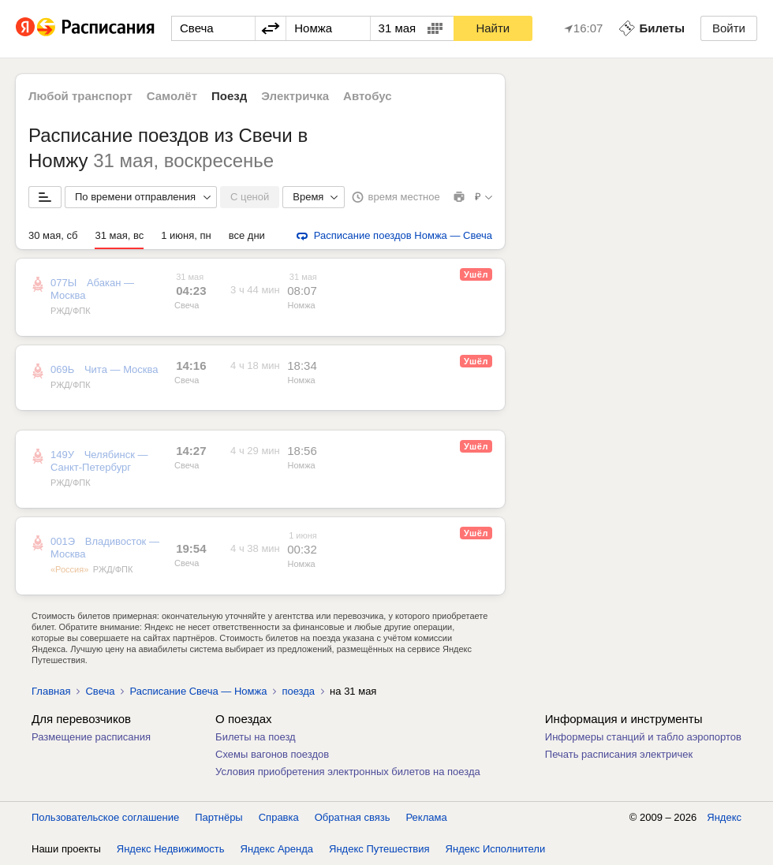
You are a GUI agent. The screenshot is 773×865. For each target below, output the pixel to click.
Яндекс (724, 817)
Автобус (367, 96)
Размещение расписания (91, 737)
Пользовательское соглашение (105, 817)
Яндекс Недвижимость (171, 849)
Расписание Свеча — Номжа (198, 691)
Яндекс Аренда (277, 849)
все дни (247, 235)
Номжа (302, 305)
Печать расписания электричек (619, 754)
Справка (279, 817)
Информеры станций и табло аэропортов (643, 737)
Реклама (426, 817)
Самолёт (172, 96)
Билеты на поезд (255, 737)
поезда (298, 691)
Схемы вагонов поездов (272, 754)
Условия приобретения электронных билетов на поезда (347, 771)
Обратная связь (352, 817)
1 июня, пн (186, 235)
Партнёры (218, 817)
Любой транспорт (80, 96)
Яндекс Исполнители (496, 849)
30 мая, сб (52, 235)
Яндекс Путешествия (379, 849)
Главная (51, 691)
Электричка (295, 96)
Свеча (186, 305)
